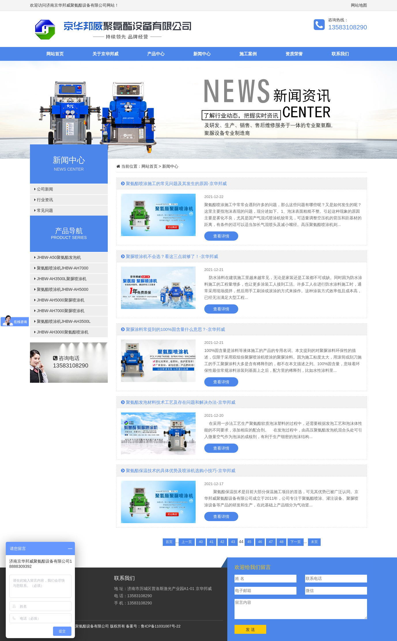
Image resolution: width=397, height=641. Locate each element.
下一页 (295, 542)
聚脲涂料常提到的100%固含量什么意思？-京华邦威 (173, 329)
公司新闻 (43, 189)
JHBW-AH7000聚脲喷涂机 (59, 310)
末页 (314, 542)
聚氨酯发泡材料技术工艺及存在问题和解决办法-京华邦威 (178, 402)
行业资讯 (43, 199)
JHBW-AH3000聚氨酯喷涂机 (61, 332)
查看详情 (221, 236)
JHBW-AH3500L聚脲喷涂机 (60, 278)
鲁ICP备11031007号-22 (160, 626)
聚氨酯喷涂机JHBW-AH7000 (61, 268)
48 (281, 542)
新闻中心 (202, 53)
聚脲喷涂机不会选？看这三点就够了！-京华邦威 (169, 256)
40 (201, 542)
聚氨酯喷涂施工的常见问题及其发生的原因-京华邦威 (174, 183)
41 (211, 542)
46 (260, 542)
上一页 (187, 542)
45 (249, 542)
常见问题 (43, 210)
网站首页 (55, 53)
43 (233, 542)
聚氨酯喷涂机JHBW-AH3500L (62, 321)
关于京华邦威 (105, 53)
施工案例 (248, 53)
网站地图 (359, 5)
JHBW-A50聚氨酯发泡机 (57, 257)
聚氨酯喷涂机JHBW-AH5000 (61, 289)
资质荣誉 (294, 53)
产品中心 (156, 53)
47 (271, 542)
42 (222, 542)
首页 (169, 542)
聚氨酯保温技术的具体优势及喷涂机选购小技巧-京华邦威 (178, 470)
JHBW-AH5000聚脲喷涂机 (59, 300)
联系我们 (340, 53)
